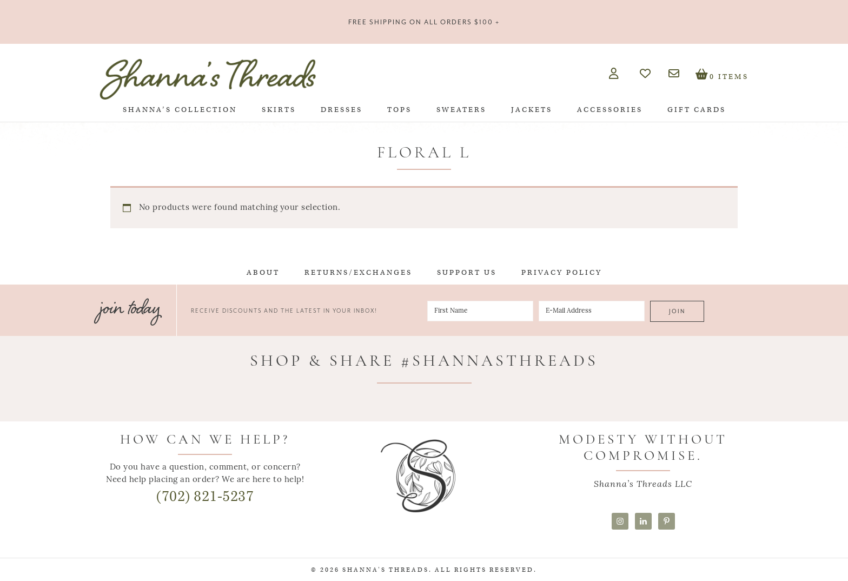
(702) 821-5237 (205, 496)
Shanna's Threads (208, 79)
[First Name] (480, 311)
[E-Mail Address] (592, 311)
